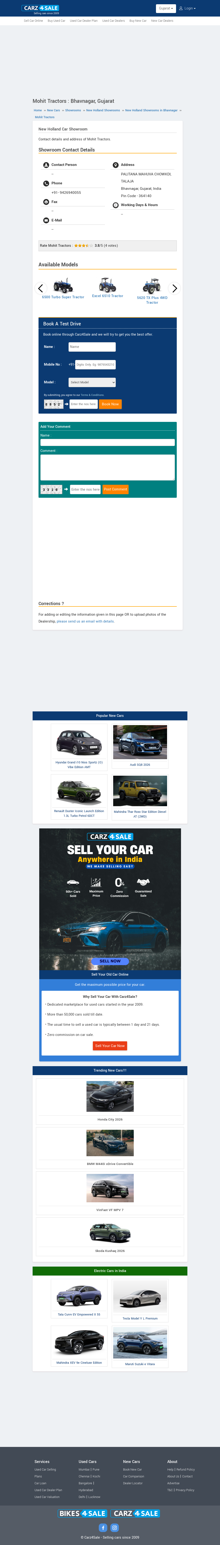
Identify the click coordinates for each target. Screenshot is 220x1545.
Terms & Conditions (92, 395)
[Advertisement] (110, 61)
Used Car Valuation (47, 1497)
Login (187, 8)
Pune (96, 1469)
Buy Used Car (56, 21)
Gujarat (166, 8)
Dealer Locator (132, 1483)
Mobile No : (53, 364)
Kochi (96, 1476)
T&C (170, 1490)
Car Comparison (133, 1476)
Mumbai (84, 1469)
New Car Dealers (162, 21)
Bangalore (85, 1483)
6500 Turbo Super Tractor (63, 297)
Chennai (84, 1476)
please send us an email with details (85, 621)
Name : (49, 346)
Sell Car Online (33, 21)
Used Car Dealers (113, 21)
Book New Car (132, 1469)
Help (170, 1469)
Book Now (110, 404)
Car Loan (40, 1483)
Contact (187, 1476)
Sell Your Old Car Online (110, 974)
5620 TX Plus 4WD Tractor (152, 300)
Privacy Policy (185, 1490)
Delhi (82, 1497)
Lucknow (94, 1497)
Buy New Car (138, 21)
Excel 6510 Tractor (107, 296)
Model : (50, 382)
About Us (173, 1476)
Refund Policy (186, 1469)
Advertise (173, 1483)
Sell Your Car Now (110, 1045)
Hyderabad (86, 1490)
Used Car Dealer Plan (84, 21)
